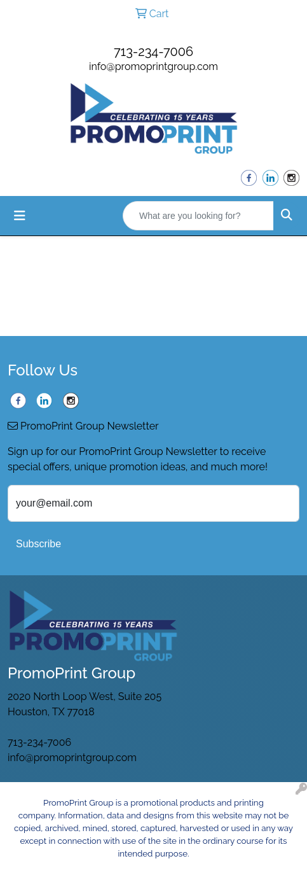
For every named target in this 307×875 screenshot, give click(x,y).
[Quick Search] (198, 215)
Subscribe (38, 543)
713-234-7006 (153, 51)
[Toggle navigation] (19, 216)
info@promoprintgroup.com (153, 66)
